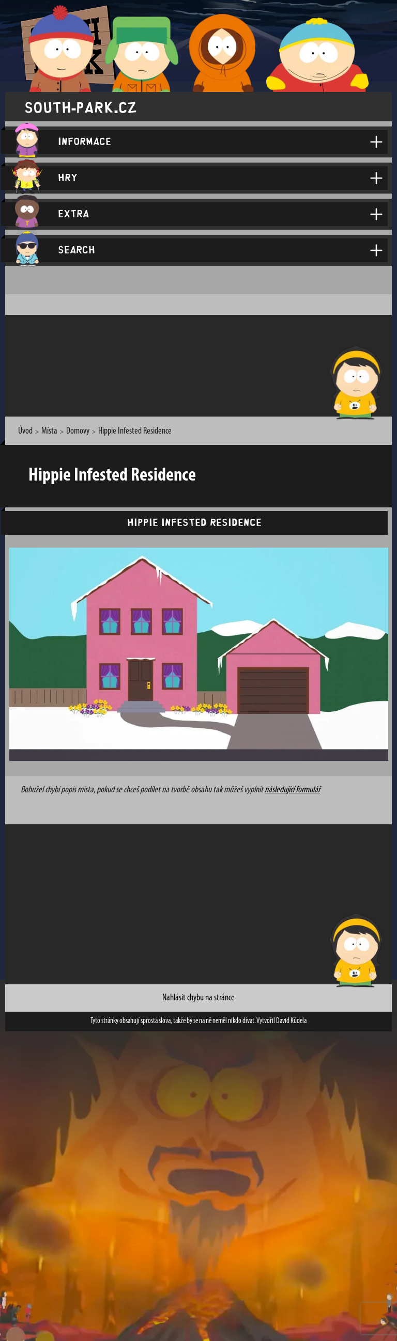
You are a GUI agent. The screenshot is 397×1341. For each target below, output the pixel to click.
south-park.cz (80, 106)
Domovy (77, 431)
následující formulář (292, 790)
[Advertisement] (201, 364)
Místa (49, 431)
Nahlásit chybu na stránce (198, 998)
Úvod (25, 431)
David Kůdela (291, 1021)
